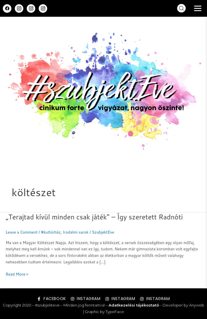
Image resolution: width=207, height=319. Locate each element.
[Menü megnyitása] (197, 8)
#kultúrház (51, 232)
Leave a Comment (22, 232)
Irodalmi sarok (75, 232)
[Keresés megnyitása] (181, 8)
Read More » (17, 274)
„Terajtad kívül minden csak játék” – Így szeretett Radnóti (94, 217)
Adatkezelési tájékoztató (134, 305)
